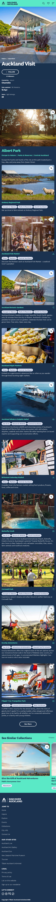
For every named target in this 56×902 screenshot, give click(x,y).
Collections (6, 826)
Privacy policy (7, 872)
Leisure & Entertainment (22, 705)
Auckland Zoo (7, 851)
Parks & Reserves (25, 155)
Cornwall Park (7, 589)
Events (4, 822)
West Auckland (39, 705)
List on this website (9, 880)
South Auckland (40, 207)
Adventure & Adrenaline (21, 647)
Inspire (4, 814)
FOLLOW (10, 72)
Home (4, 810)
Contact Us (6, 834)
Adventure (11, 59)
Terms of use (6, 876)
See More (28, 724)
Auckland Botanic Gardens (13, 307)
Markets (13, 258)
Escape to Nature (9, 155)
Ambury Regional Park (11, 202)
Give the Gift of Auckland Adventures (20, 778)
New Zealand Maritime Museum (13, 855)
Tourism (5, 859)
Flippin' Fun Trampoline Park (14, 701)
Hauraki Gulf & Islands (41, 647)
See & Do (6, 424)
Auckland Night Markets (12, 365)
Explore (4, 818)
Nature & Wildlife (19, 424)
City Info (5, 830)
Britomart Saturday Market (13, 477)
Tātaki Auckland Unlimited (11, 863)
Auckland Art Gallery (9, 847)
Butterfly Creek (8, 531)
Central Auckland (41, 155)
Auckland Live (7, 843)
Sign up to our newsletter (11, 884)
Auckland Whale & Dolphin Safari (15, 419)
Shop (5, 258)
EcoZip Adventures (9, 643)
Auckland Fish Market (11, 254)
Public (4, 59)
